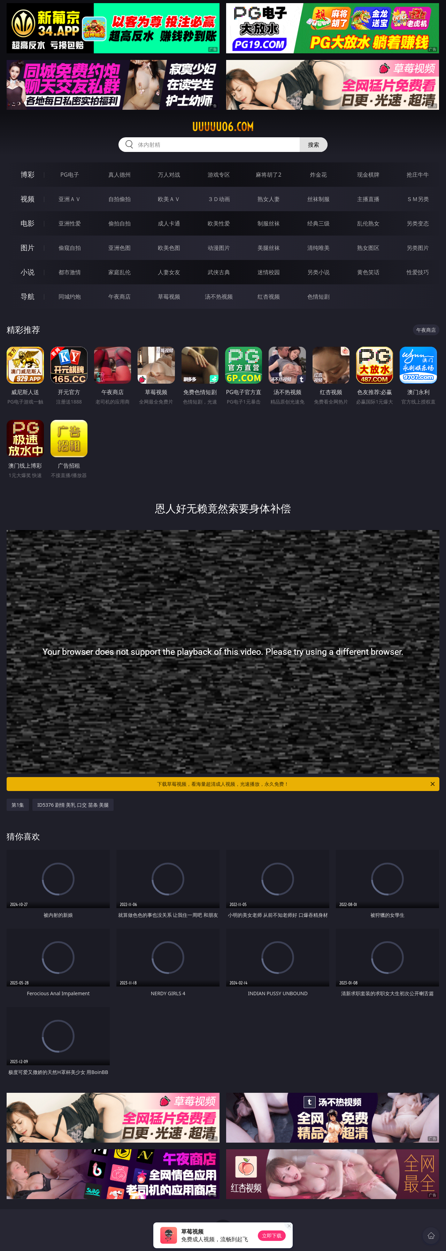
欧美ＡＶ (169, 199)
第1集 (17, 804)
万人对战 (169, 174)
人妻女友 (169, 272)
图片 (27, 247)
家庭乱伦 (119, 272)
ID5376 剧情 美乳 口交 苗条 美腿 (73, 804)
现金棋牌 (368, 174)
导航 (27, 296)
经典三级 (318, 223)
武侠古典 (219, 272)
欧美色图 (169, 248)
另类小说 (318, 272)
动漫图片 (219, 248)
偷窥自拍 (70, 248)
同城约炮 (70, 296)
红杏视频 (268, 296)
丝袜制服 (318, 199)
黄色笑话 (368, 272)
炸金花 (318, 174)
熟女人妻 (268, 199)
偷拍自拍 (119, 223)
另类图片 (418, 248)
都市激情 (70, 272)
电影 (27, 223)
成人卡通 (169, 223)
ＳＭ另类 (418, 199)
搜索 (313, 144)
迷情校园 (268, 272)
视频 (27, 199)
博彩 (27, 174)
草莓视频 (169, 296)
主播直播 (368, 199)
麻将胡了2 (268, 174)
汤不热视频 (219, 296)
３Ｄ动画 (219, 199)
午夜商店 (119, 296)
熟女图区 (368, 248)
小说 (27, 272)
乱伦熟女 (368, 223)
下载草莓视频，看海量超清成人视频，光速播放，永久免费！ (296, 784)
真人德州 (119, 174)
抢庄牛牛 (418, 174)
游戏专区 (219, 174)
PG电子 (69, 174)
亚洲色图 (119, 248)
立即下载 (272, 1235)
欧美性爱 (219, 223)
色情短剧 (318, 296)
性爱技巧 (418, 272)
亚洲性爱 (70, 223)
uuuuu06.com (223, 127)
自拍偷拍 (119, 199)
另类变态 (418, 223)
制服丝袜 (268, 223)
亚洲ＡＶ (70, 199)
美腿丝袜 (268, 248)
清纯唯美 (318, 248)
